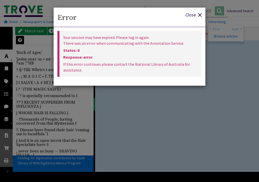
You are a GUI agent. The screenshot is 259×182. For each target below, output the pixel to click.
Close (193, 14)
